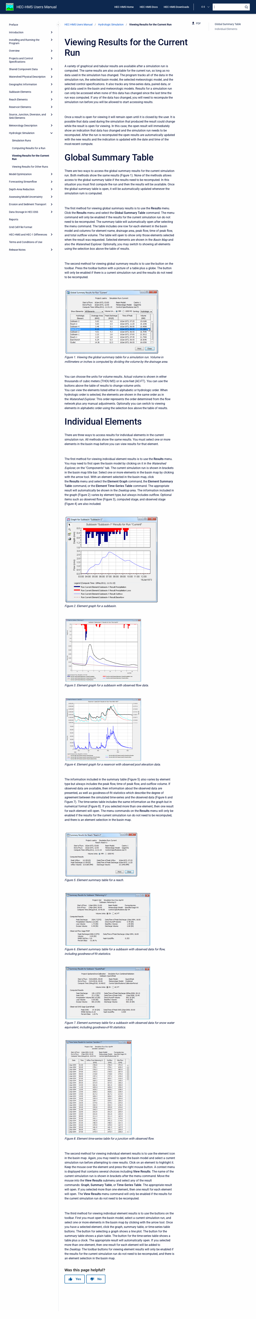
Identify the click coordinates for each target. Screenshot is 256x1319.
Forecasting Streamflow (23, 181)
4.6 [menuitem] (203, 6)
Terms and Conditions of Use (25, 242)
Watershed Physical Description (27, 76)
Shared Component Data (23, 69)
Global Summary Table (228, 24)
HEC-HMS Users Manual (37, 7)
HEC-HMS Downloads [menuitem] (176, 6)
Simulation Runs (21, 140)
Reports (13, 219)
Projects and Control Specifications (21, 60)
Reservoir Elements (20, 107)
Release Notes (17, 249)
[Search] (231, 7)
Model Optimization (20, 174)
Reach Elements (18, 99)
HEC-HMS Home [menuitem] (124, 6)
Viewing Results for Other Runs (30, 166)
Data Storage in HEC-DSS (23, 211)
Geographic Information (23, 84)
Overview (14, 50)
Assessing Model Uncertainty (26, 196)
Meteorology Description (23, 125)
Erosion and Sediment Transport (27, 204)
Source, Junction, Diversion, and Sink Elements (27, 116)
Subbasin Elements (20, 91)
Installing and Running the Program (24, 41)
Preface (13, 24)
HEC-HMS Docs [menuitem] (149, 6)
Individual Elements (226, 28)
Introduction (16, 32)
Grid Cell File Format (20, 227)
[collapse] (51, 133)
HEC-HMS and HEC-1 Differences (28, 234)
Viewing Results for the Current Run (30, 157)
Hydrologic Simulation (22, 133)
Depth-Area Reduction (22, 189)
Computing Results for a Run (28, 148)
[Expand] (51, 32)
